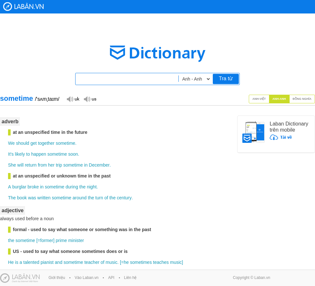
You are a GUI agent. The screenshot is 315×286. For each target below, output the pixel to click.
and (58, 262)
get (34, 143)
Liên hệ (130, 277)
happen (38, 154)
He (11, 262)
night (91, 186)
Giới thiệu (57, 277)
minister (76, 240)
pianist (46, 262)
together (46, 143)
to (28, 154)
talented (31, 262)
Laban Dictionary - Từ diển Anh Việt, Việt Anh (23, 6)
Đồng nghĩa (302, 98)
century (124, 197)
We (11, 143)
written (43, 197)
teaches (161, 262)
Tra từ (226, 78)
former (46, 240)
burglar (19, 186)
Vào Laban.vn (86, 277)
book (22, 197)
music (112, 262)
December (99, 165)
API (111, 277)
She (12, 165)
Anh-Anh (279, 98)
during (72, 186)
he (126, 262)
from (42, 165)
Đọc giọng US (90, 99)
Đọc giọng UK (73, 99)
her (51, 165)
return (31, 165)
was (32, 197)
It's (11, 154)
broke (33, 186)
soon (73, 154)
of (106, 197)
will (20, 165)
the (82, 186)
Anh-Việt (259, 98)
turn (99, 197)
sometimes (141, 262)
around (80, 197)
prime (61, 240)
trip (59, 165)
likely (20, 154)
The (12, 197)
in (86, 165)
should (22, 143)
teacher (91, 262)
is (16, 262)
